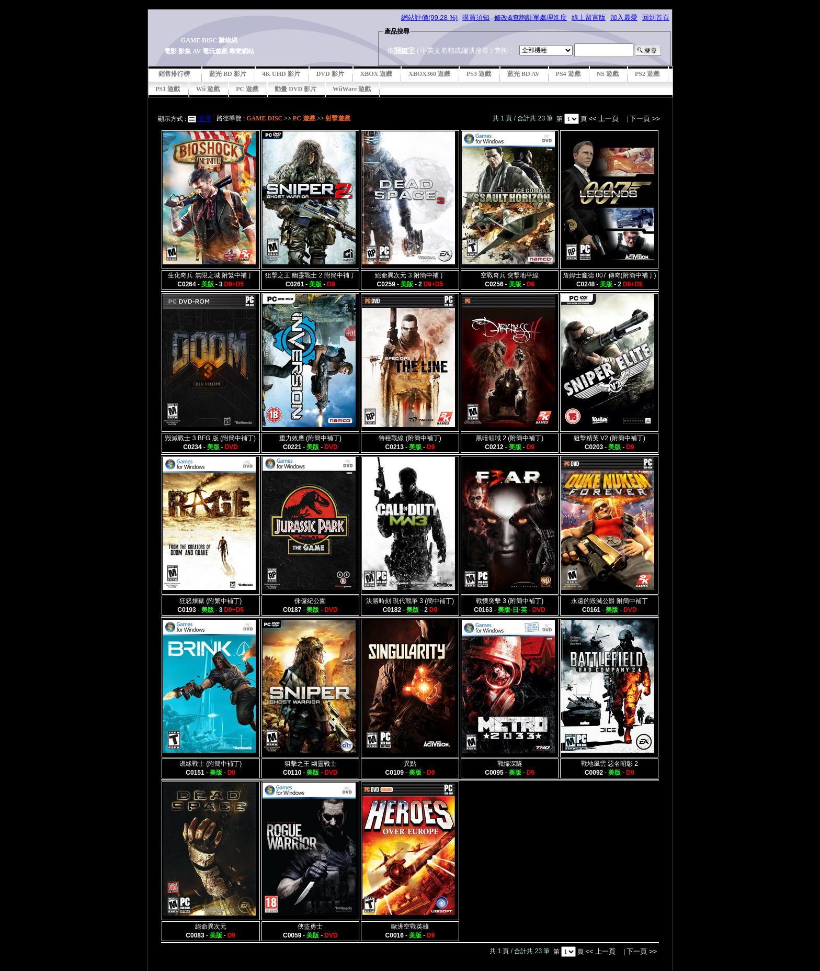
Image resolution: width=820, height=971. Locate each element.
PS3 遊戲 (478, 73)
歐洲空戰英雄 (410, 926)
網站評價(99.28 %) (429, 17)
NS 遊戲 (608, 73)
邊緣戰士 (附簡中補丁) (210, 763)
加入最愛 (623, 17)
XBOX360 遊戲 (429, 73)
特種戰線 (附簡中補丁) (410, 438)
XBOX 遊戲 (376, 73)
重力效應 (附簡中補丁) (310, 438)
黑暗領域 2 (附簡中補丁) (509, 438)
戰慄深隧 (509, 763)
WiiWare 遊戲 (351, 89)
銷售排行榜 (174, 73)
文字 (204, 118)
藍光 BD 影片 (227, 73)
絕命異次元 (210, 926)
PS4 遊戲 (568, 73)
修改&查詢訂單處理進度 (530, 17)
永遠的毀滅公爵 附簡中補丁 (609, 601)
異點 (410, 763)
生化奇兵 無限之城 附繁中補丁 (210, 275)
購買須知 (475, 17)
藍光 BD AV (523, 73)
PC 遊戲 (247, 89)
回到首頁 (655, 17)
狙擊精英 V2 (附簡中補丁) (609, 438)
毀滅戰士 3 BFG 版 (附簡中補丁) (210, 438)
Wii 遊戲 (208, 89)
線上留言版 (589, 17)
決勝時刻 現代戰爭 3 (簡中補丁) (410, 601)
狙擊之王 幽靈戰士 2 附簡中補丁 (310, 275)
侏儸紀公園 (310, 601)
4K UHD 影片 (281, 73)
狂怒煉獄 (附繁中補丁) (210, 601)
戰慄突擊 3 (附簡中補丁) (509, 601)
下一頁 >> (645, 118)
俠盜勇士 (310, 926)
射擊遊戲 (337, 118)
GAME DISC (264, 118)
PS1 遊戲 (167, 89)
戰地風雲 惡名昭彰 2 (609, 763)
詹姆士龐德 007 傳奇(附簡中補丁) (609, 275)
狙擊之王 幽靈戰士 (310, 763)
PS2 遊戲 (647, 73)
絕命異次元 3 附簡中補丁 (410, 275)
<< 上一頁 (604, 118)
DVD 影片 (330, 73)
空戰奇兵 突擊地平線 (510, 275)
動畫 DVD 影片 (295, 89)
